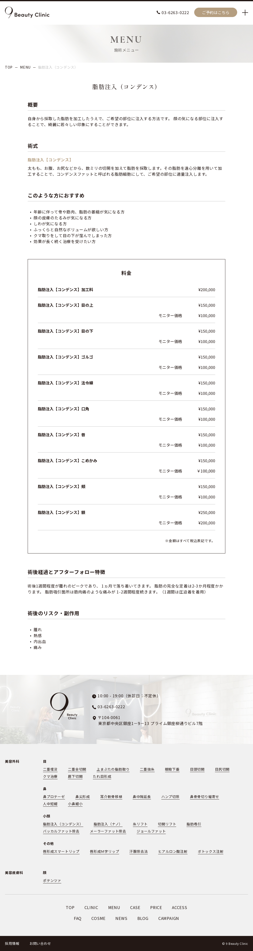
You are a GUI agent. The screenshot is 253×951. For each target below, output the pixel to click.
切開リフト (167, 823)
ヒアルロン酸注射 (172, 851)
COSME (98, 918)
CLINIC (91, 907)
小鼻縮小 (75, 803)
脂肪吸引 (194, 823)
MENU (25, 67)
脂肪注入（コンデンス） (63, 823)
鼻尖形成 (82, 796)
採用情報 (12, 943)
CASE (135, 907)
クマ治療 (50, 776)
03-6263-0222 (175, 12)
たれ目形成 (102, 776)
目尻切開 (222, 769)
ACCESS (179, 907)
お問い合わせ (40, 943)
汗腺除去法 (138, 851)
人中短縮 (50, 803)
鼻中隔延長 (142, 796)
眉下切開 (75, 776)
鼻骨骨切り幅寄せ (204, 796)
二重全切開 (77, 769)
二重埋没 (50, 769)
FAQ (78, 918)
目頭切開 (197, 769)
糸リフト (140, 823)
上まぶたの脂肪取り (113, 769)
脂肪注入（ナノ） (108, 823)
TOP (9, 67)
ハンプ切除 (170, 796)
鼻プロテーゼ (54, 796)
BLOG (142, 918)
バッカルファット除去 (61, 831)
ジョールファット (151, 831)
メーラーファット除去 (108, 831)
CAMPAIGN (168, 918)
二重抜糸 (147, 769)
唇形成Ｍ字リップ (104, 851)
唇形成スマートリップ (61, 851)
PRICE (156, 907)
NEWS (121, 918)
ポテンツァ (52, 880)
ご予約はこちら (216, 12)
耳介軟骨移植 (111, 796)
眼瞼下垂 (172, 769)
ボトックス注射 (211, 851)
